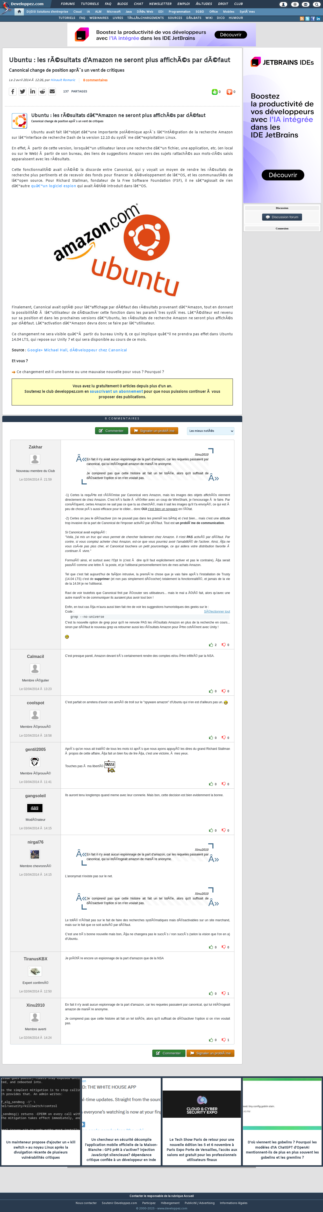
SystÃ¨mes (247, 12)
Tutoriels (89, 4)
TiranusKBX (35, 968)
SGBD (200, 12)
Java (129, 12)
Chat (138, 4)
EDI (160, 12)
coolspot (35, 712)
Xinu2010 (35, 1015)
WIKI (209, 18)
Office (213, 12)
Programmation (179, 12)
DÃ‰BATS (193, 18)
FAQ (108, 4)
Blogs (122, 4)
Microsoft (113, 12)
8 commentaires (95, 84)
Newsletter (160, 4)
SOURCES (175, 18)
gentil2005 (35, 759)
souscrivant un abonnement (116, 395)
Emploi (183, 4)
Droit (223, 4)
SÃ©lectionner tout (217, 621)
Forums (67, 4)
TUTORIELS (67, 18)
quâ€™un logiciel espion (53, 189)
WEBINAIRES (99, 18)
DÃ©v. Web (145, 12)
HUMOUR (236, 18)
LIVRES (118, 18)
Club (238, 4)
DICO (221, 18)
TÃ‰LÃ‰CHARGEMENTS (145, 18)
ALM (98, 12)
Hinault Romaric (63, 83)
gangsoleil (35, 805)
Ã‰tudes (203, 4)
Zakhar (35, 457)
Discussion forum (282, 217)
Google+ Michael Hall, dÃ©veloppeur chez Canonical (77, 353)
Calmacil (35, 666)
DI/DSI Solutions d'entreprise (47, 12)
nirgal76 (35, 852)
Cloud (77, 12)
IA (88, 12)
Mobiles (228, 12)
